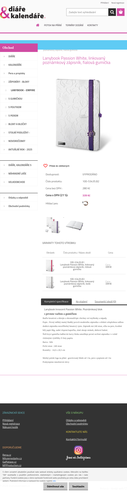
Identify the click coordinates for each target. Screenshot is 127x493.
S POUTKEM (14, 107)
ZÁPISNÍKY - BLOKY (18, 82)
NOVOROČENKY (16, 141)
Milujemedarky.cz (12, 458)
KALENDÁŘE (15, 65)
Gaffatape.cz (9, 462)
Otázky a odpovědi (18, 198)
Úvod (45, 47)
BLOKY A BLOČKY (17, 124)
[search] (112, 12)
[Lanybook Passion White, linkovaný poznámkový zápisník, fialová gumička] (84, 76)
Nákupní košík (10, 427)
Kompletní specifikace (56, 301)
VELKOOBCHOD (16, 182)
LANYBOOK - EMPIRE (23, 90)
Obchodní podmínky (19, 206)
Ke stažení (81, 301)
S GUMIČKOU (15, 99)
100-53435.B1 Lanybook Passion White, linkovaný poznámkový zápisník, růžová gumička (77, 265)
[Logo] (22, 12)
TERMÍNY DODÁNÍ (74, 25)
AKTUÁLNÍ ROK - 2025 (20, 149)
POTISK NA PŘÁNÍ (53, 25)
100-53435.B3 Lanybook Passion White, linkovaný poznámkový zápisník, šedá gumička (77, 282)
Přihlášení (104, 2)
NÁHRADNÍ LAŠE (17, 173)
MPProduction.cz (11, 465)
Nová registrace (117, 2)
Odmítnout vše (53, 486)
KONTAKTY (92, 25)
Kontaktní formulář (76, 439)
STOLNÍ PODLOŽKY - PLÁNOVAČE (19, 134)
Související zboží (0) (105, 301)
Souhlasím (78, 486)
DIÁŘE (11, 56)
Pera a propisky (16, 73)
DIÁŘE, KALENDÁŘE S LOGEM (19, 166)
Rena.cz (6, 455)
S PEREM (13, 116)
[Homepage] (38, 25)
